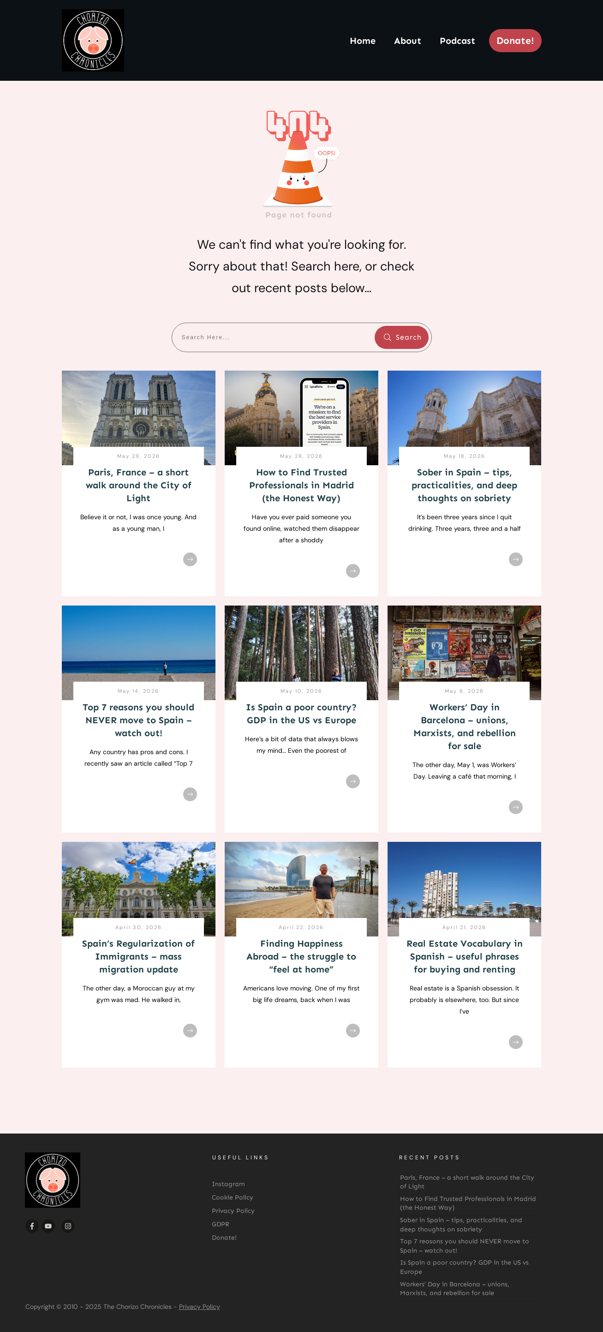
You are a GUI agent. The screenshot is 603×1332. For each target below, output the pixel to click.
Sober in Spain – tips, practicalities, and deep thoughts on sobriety (464, 485)
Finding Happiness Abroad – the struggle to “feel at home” (301, 956)
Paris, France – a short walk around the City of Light (138, 485)
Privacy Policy (199, 1306)
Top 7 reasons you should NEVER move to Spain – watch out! (138, 720)
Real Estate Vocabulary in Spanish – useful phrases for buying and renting (464, 956)
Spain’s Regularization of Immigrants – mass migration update (138, 956)
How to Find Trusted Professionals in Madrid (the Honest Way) (301, 485)
